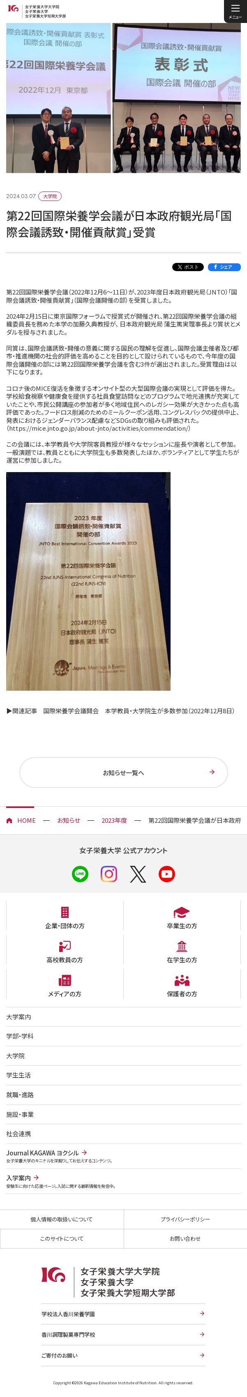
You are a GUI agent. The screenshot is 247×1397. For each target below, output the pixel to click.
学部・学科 (20, 1036)
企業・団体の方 (65, 925)
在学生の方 (182, 959)
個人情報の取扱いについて (61, 1219)
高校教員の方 (64, 959)
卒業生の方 (182, 925)
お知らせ (68, 820)
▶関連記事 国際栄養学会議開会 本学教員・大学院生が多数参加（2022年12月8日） (120, 710)
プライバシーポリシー (185, 1219)
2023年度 (114, 820)
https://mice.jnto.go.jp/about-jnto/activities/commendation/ (98, 428)
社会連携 (18, 1133)
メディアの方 (64, 993)
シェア (226, 266)
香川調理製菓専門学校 (68, 1334)
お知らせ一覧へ (123, 772)
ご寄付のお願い (59, 1355)
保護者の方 (182, 993)
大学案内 (18, 1016)
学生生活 (18, 1075)
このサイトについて (62, 1238)
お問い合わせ (185, 1238)
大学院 (15, 1055)
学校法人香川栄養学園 (68, 1314)
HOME (26, 820)
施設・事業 (20, 1114)
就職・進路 (20, 1094)
